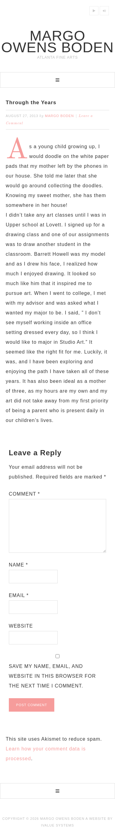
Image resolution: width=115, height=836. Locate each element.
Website (21, 626)
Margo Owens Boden (57, 41)
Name (18, 564)
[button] (57, 80)
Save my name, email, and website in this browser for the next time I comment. (52, 676)
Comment (24, 494)
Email (19, 595)
